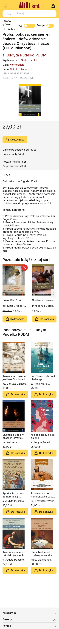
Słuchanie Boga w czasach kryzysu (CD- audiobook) (13, 436)
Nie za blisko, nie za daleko (43, 436)
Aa (20, 25)
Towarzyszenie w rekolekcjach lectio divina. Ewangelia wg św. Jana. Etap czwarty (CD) (15, 553)
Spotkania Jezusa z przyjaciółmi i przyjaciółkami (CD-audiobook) (44, 300)
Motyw (45, 26)
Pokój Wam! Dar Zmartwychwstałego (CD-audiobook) (15, 300)
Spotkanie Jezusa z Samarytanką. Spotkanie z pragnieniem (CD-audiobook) (14, 495)
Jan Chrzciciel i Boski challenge (43, 377)
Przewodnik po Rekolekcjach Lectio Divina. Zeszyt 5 (43, 495)
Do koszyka (14, 139)
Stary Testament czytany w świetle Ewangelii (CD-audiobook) (41, 553)
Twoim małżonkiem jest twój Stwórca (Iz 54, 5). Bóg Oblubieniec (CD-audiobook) (14, 377)
